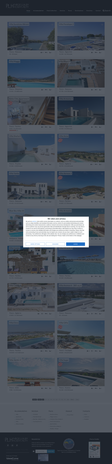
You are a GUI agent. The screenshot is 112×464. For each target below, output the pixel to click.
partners (34, 221)
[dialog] (56, 232)
